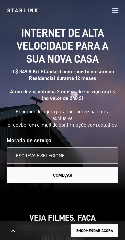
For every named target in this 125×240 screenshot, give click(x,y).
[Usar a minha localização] (109, 156)
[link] (22, 10)
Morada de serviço (29, 140)
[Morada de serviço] (62, 155)
